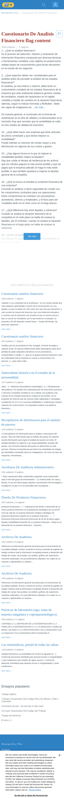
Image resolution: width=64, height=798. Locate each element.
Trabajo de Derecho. (11, 715)
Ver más (32, 236)
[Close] (59, 761)
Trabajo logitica (8, 694)
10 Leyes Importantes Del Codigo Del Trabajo (23, 711)
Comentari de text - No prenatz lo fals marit (22, 706)
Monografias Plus (9, 13)
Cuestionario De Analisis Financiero (39, 13)
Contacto (5, 750)
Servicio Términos (10, 754)
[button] (59, 38)
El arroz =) (6, 720)
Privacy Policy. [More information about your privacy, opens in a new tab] (35, 795)
